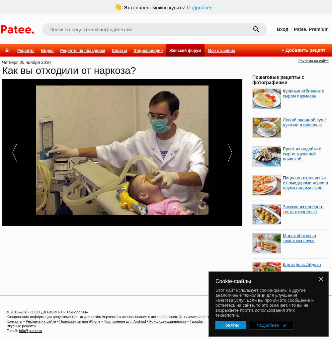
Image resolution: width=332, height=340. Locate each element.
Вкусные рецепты (22, 326)
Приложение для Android (125, 321)
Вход (283, 29)
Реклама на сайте (313, 61)
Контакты (15, 321)
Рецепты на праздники (82, 50)
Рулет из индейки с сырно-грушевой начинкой (302, 153)
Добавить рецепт (305, 50)
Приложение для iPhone (80, 321)
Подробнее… (202, 7)
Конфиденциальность (168, 321)
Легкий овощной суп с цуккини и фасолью (305, 122)
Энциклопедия (148, 50)
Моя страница (221, 50)
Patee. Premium (311, 29)
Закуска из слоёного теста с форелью (303, 209)
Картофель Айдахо (302, 264)
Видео (47, 50)
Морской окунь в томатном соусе (299, 238)
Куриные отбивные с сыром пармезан (303, 93)
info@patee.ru (30, 331)
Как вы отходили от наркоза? (69, 70)
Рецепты (26, 50)
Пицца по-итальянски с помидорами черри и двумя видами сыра (305, 182)
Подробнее (268, 325)
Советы (119, 50)
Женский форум (185, 50)
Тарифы (197, 321)
